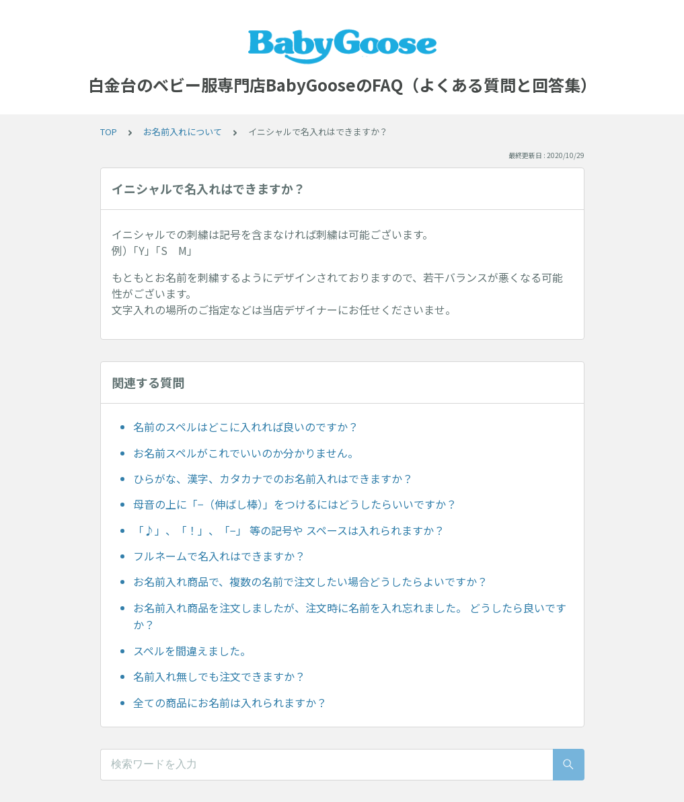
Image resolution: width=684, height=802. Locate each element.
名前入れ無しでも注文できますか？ (219, 676)
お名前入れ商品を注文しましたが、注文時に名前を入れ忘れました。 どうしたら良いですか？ (349, 616)
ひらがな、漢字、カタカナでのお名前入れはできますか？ (273, 478)
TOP (108, 131)
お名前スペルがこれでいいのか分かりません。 (245, 453)
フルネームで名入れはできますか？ (219, 556)
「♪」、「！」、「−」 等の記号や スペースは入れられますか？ (289, 530)
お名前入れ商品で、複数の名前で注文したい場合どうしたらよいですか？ (310, 581)
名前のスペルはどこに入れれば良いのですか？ (245, 426)
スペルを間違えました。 (192, 651)
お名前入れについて (182, 131)
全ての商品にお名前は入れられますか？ (230, 702)
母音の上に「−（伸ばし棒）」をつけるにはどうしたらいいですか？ (295, 504)
